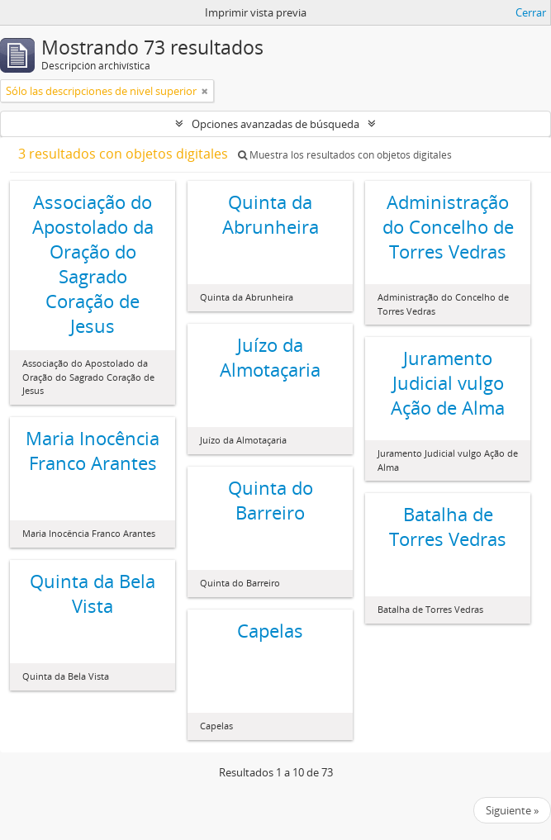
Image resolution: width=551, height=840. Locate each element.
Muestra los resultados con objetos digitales (345, 155)
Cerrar (530, 12)
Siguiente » (512, 810)
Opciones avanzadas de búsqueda (275, 123)
